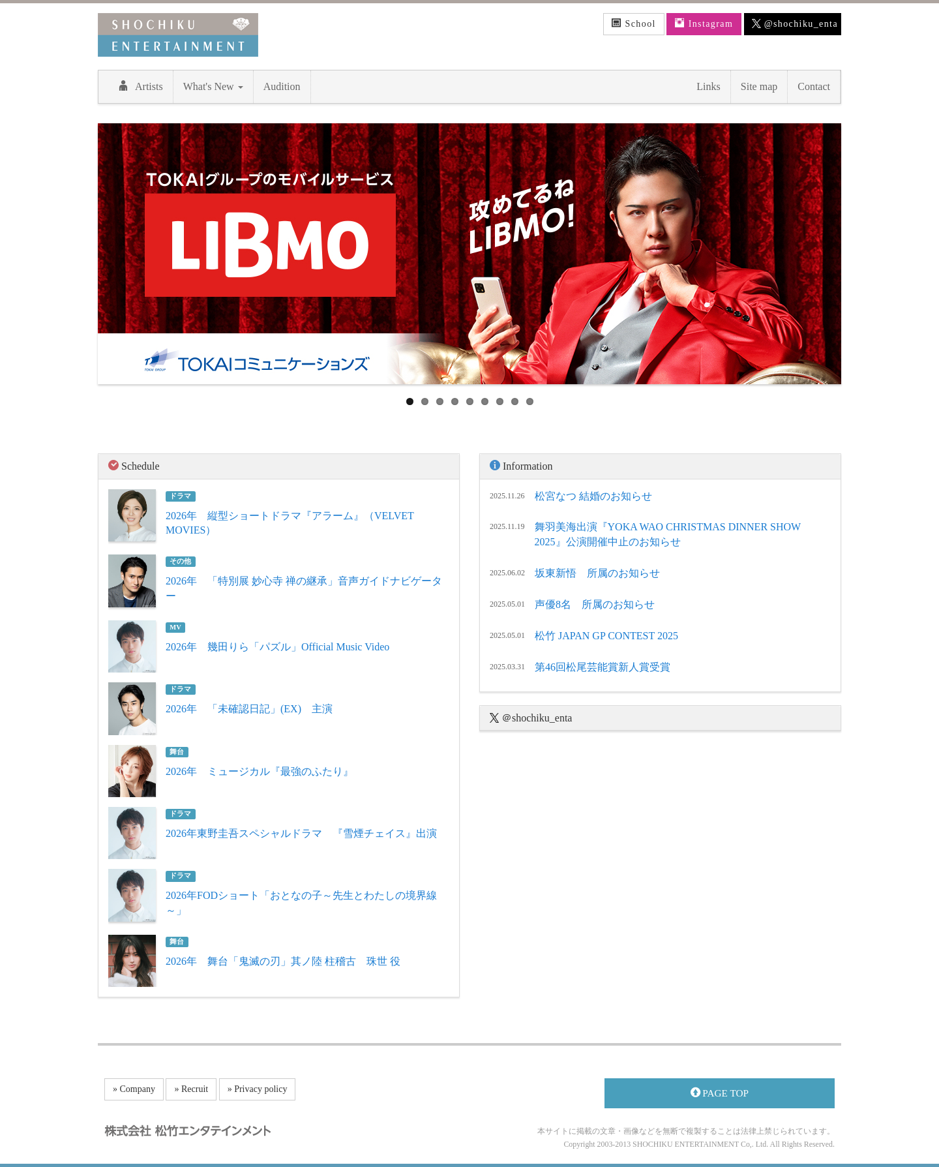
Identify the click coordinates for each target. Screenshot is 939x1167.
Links (708, 86)
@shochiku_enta (795, 24)
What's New (213, 86)
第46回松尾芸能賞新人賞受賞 (602, 667)
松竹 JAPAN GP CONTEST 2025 (606, 635)
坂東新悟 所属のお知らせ (597, 573)
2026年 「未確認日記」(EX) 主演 (249, 708)
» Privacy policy (258, 1089)
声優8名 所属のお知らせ (595, 604)
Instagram (704, 23)
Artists (140, 86)
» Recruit (191, 1089)
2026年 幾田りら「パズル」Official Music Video (277, 646)
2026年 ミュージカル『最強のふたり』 (259, 771)
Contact (813, 86)
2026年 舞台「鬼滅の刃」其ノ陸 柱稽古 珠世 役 (283, 961)
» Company (134, 1089)
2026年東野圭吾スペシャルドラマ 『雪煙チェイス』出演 (301, 833)
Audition (282, 86)
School (634, 23)
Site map (759, 86)
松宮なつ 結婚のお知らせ (593, 496)
